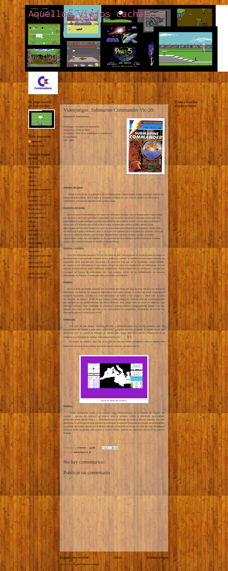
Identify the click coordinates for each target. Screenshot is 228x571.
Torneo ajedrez (35, 243)
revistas (32, 226)
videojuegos (34, 251)
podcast (32, 222)
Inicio (117, 557)
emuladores (33, 196)
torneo (31, 239)
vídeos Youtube (35, 278)
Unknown (36, 141)
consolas (32, 185)
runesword (33, 230)
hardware (32, 200)
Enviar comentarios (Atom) (86, 564)
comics (31, 181)
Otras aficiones (35, 213)
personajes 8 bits (36, 217)
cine (30, 177)
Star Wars (33, 234)
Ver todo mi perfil (36, 146)
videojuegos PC (35, 262)
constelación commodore (40, 189)
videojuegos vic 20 (82, 452)
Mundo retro (34, 209)
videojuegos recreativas (39, 267)
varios (31, 247)
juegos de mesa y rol (38, 205)
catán (31, 172)
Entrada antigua (157, 557)
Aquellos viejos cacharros (97, 14)
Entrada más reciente (74, 557)
